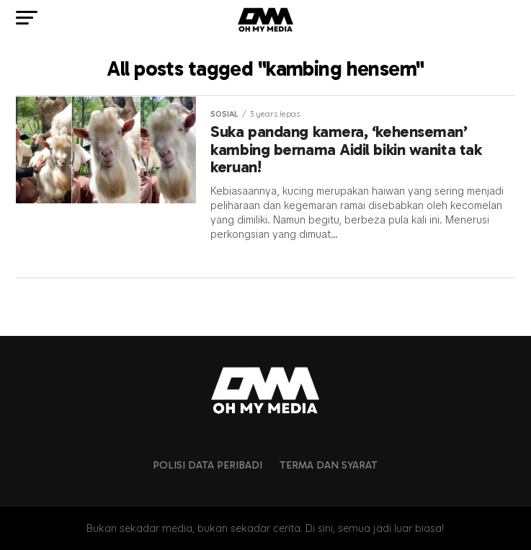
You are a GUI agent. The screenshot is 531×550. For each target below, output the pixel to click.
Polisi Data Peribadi (207, 464)
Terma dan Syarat (329, 464)
